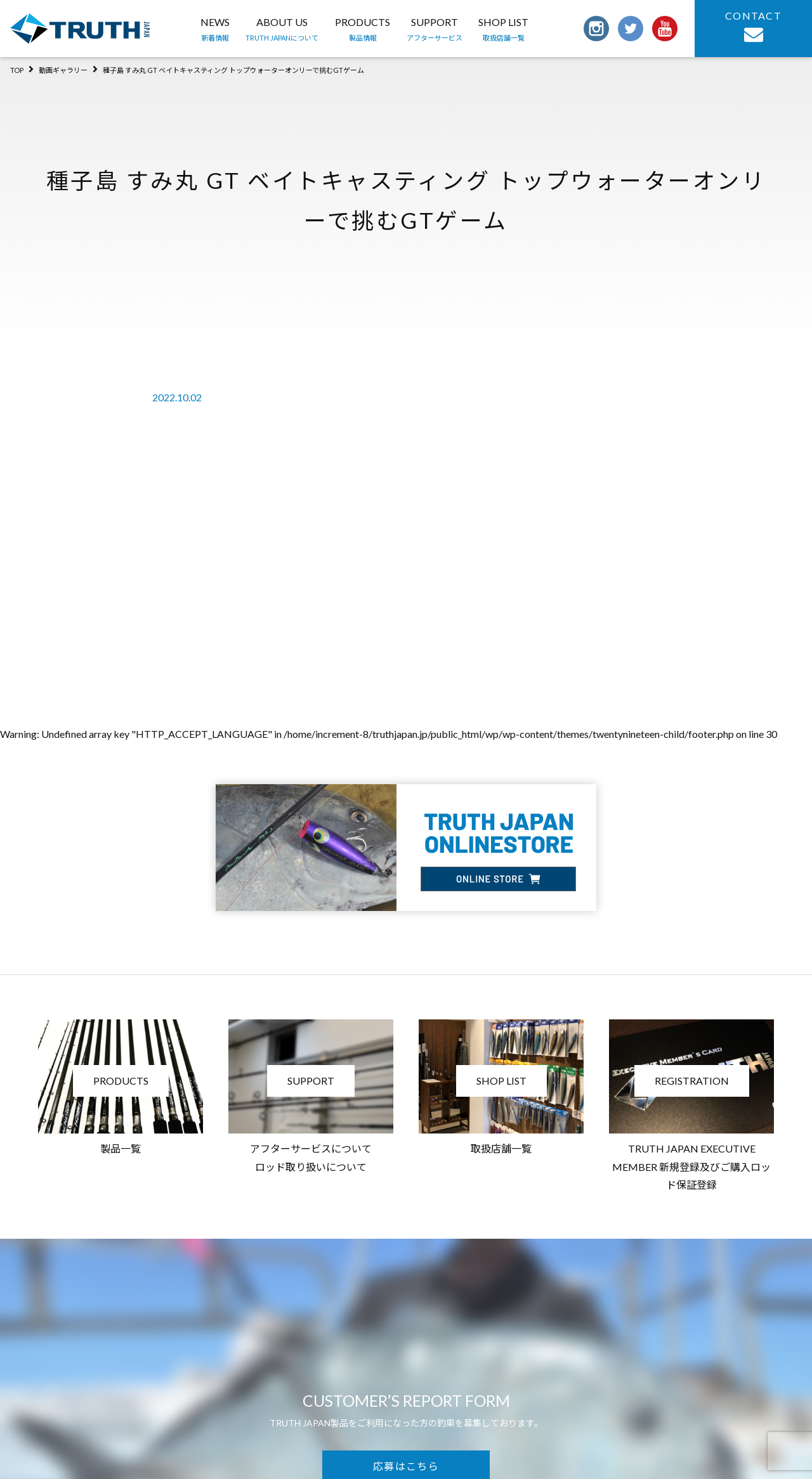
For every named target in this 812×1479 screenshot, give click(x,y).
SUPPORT (434, 30)
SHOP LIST (503, 30)
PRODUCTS (362, 30)
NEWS (215, 30)
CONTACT (753, 27)
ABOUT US (282, 30)
